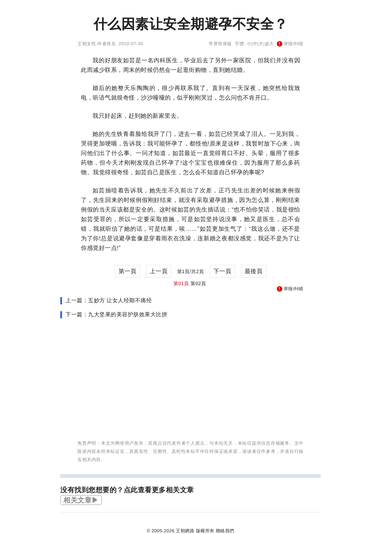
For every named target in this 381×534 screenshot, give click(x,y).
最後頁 (254, 271)
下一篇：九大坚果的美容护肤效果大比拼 (116, 314)
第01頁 (181, 283)
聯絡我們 (225, 530)
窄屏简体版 (220, 43)
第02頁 (198, 283)
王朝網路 (185, 530)
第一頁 (128, 271)
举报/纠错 (290, 43)
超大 (269, 43)
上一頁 (159, 271)
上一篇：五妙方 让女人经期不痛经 (108, 300)
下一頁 (222, 271)
